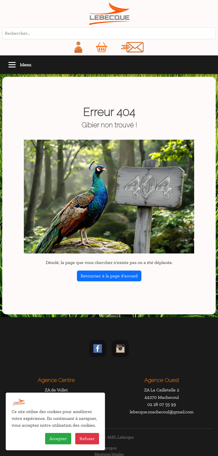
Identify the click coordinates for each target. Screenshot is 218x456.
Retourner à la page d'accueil (109, 275)
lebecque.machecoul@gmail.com (162, 411)
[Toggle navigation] (12, 65)
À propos (109, 448)
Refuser (87, 438)
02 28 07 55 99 (161, 404)
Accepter (58, 438)
